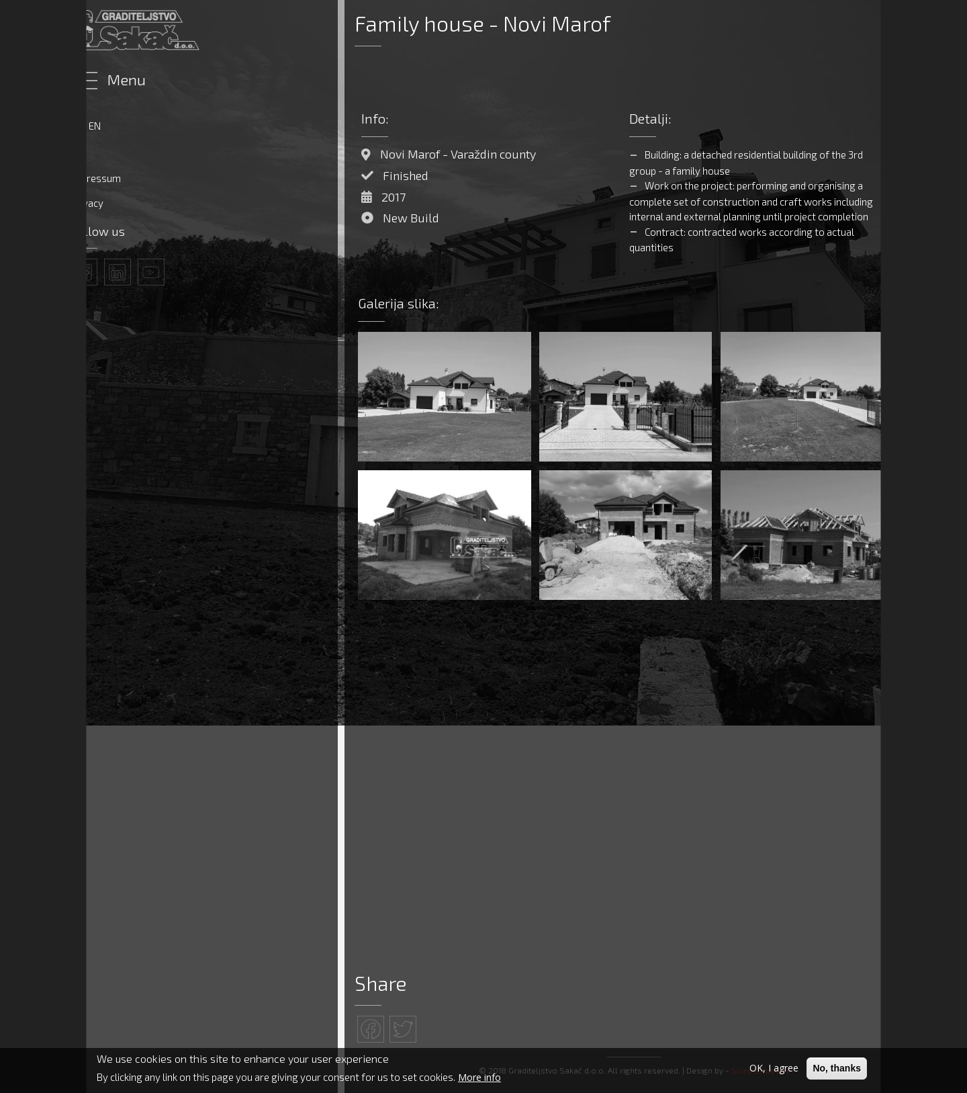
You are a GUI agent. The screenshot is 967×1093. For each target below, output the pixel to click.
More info (479, 1077)
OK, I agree (773, 1067)
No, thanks (837, 1068)
